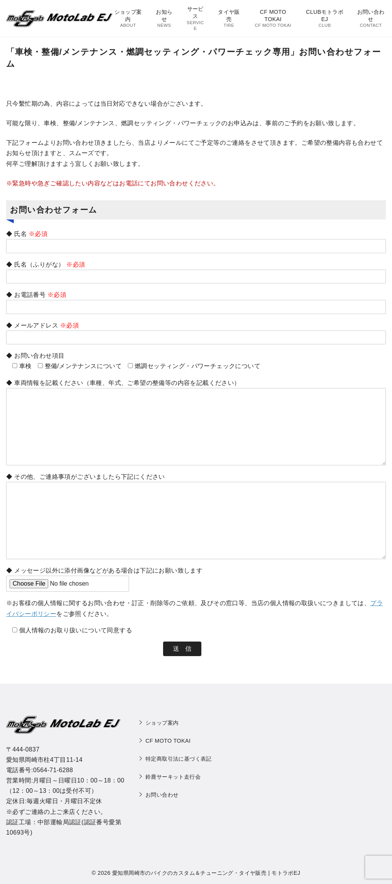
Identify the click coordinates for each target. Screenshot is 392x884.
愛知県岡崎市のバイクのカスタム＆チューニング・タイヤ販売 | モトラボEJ (206, 873)
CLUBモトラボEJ (325, 18)
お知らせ (164, 18)
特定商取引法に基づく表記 (178, 759)
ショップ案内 (128, 18)
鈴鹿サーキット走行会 (173, 777)
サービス (195, 18)
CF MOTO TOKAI (273, 18)
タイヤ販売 (229, 18)
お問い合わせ (371, 18)
